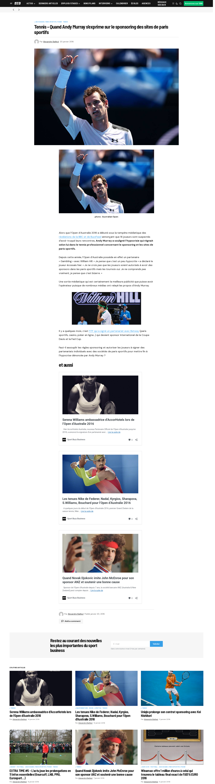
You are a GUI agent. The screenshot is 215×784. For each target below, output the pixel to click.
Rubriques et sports (18, 771)
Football (20, 724)
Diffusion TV (118, 775)
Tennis (65, 22)
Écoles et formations (18, 780)
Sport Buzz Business (19, 767)
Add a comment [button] (73, 578)
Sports (83, 767)
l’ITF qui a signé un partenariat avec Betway (114, 331)
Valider (156, 601)
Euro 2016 (145, 724)
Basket (13, 724)
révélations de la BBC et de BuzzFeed (80, 236)
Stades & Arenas (49, 780)
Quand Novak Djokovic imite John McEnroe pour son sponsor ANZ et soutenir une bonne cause (106, 544)
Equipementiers (82, 665)
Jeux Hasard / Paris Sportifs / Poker (48, 22)
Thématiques (118, 767)
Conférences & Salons (122, 780)
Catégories (47, 767)
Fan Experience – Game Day (54, 771)
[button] (11, 3)
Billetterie (117, 771)
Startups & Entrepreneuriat (54, 775)
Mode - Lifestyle (95, 665)
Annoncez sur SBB (194, 3)
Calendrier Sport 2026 (19, 775)
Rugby (82, 775)
